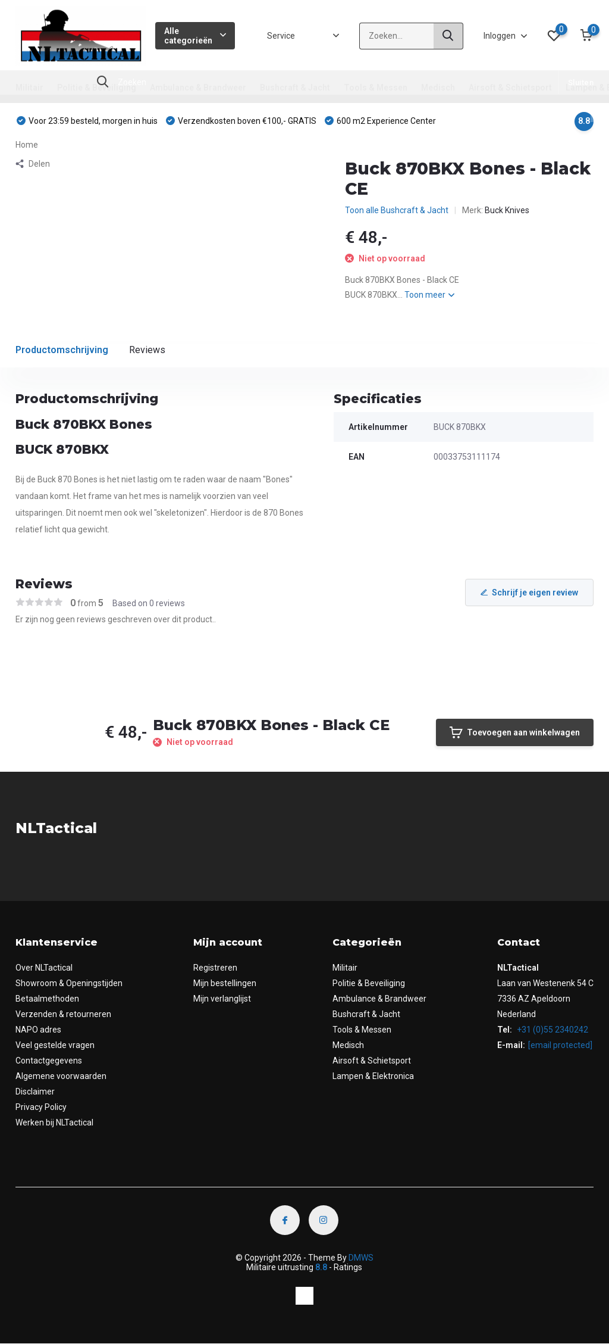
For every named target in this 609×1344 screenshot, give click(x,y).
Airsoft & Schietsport (510, 87)
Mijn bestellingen (224, 983)
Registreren (215, 967)
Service (281, 35)
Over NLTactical (44, 967)
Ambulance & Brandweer (198, 87)
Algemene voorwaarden (60, 1076)
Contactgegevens (48, 1060)
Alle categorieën (195, 35)
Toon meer (429, 295)
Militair (29, 87)
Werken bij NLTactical (54, 1122)
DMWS (361, 1257)
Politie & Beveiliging (96, 87)
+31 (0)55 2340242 (551, 1029)
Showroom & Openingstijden (69, 983)
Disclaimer (35, 1091)
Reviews (147, 350)
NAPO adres (38, 1029)
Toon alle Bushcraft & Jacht (396, 210)
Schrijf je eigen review (529, 592)
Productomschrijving (61, 350)
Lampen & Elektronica (373, 1076)
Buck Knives (507, 210)
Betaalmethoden (47, 998)
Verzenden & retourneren (63, 1014)
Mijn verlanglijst (222, 998)
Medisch (438, 87)
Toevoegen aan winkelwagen (515, 732)
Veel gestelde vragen (55, 1045)
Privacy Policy (41, 1107)
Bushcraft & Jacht (295, 87)
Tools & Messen (375, 87)
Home (26, 144)
